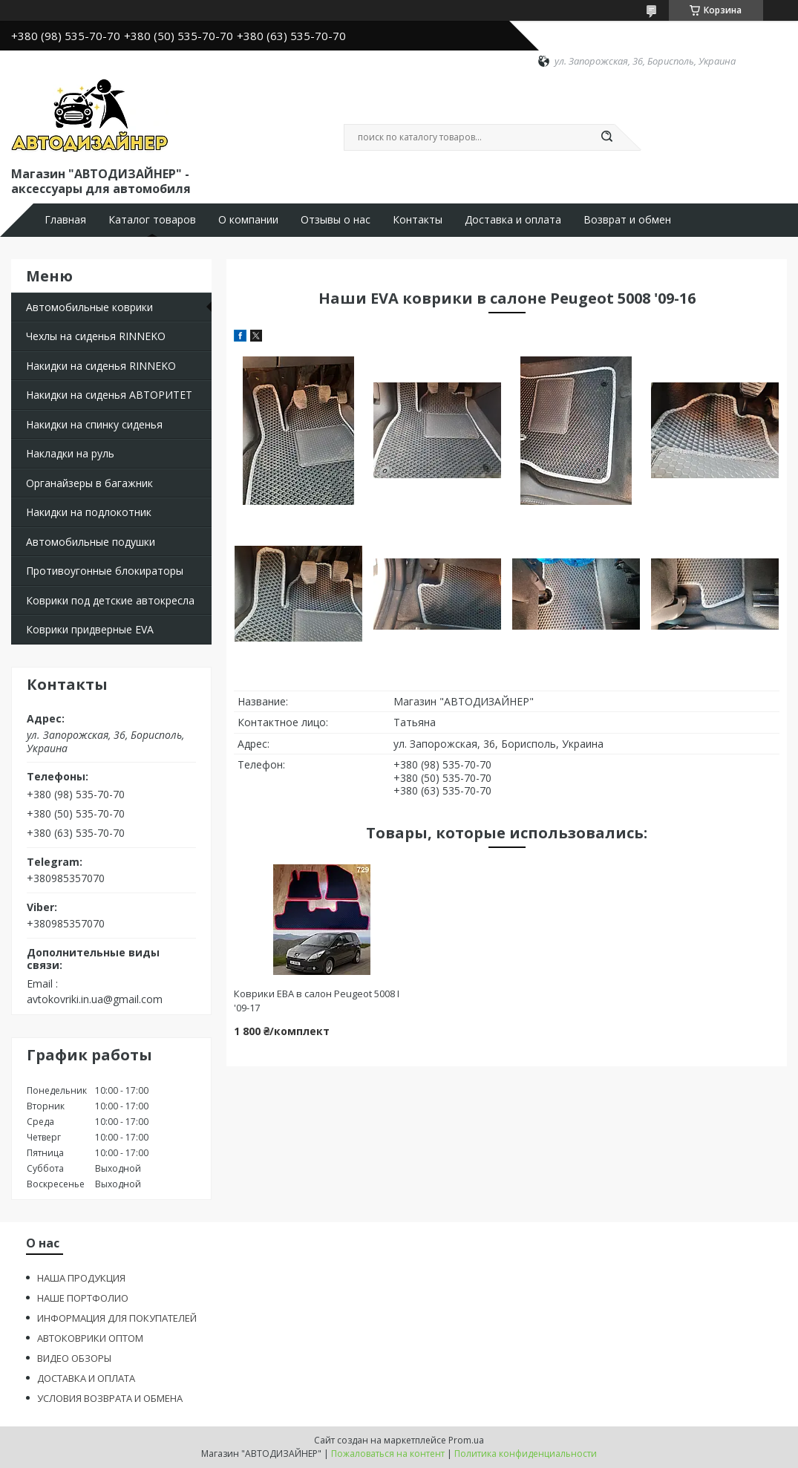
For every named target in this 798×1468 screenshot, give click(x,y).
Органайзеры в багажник (89, 483)
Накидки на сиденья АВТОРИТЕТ (109, 395)
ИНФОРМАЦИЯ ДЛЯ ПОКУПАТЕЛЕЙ (117, 1318)
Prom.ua (466, 1440)
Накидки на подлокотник (88, 512)
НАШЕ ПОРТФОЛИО (82, 1298)
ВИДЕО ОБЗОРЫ (74, 1358)
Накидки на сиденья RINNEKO (101, 366)
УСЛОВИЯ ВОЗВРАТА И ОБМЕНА (110, 1398)
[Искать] (607, 137)
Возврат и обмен (627, 220)
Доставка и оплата (513, 220)
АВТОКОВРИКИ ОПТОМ (90, 1338)
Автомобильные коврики (89, 307)
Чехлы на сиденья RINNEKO (96, 336)
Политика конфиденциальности (525, 1453)
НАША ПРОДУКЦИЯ (81, 1278)
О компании (248, 220)
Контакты (417, 220)
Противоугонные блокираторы (104, 571)
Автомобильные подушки (90, 542)
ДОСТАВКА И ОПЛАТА (86, 1378)
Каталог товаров (152, 220)
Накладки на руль (70, 453)
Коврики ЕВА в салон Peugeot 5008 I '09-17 (316, 1000)
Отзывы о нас (335, 220)
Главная (65, 220)
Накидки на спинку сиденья (94, 424)
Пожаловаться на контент (388, 1453)
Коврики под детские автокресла (110, 600)
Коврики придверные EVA (90, 629)
